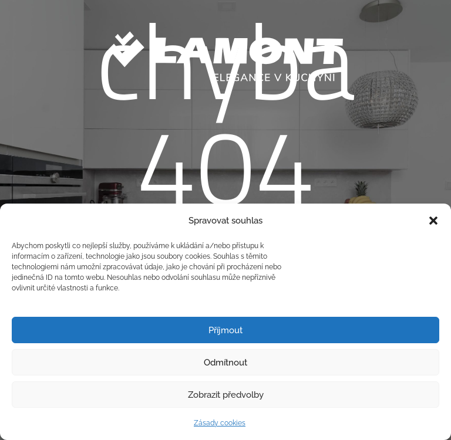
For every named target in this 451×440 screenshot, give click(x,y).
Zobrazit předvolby (226, 395)
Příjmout (225, 330)
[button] (433, 220)
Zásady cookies (219, 423)
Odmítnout (225, 362)
